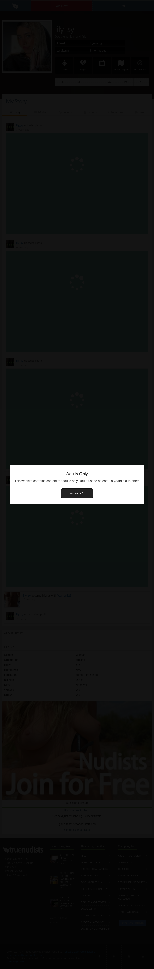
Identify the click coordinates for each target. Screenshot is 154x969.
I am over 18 (77, 493)
